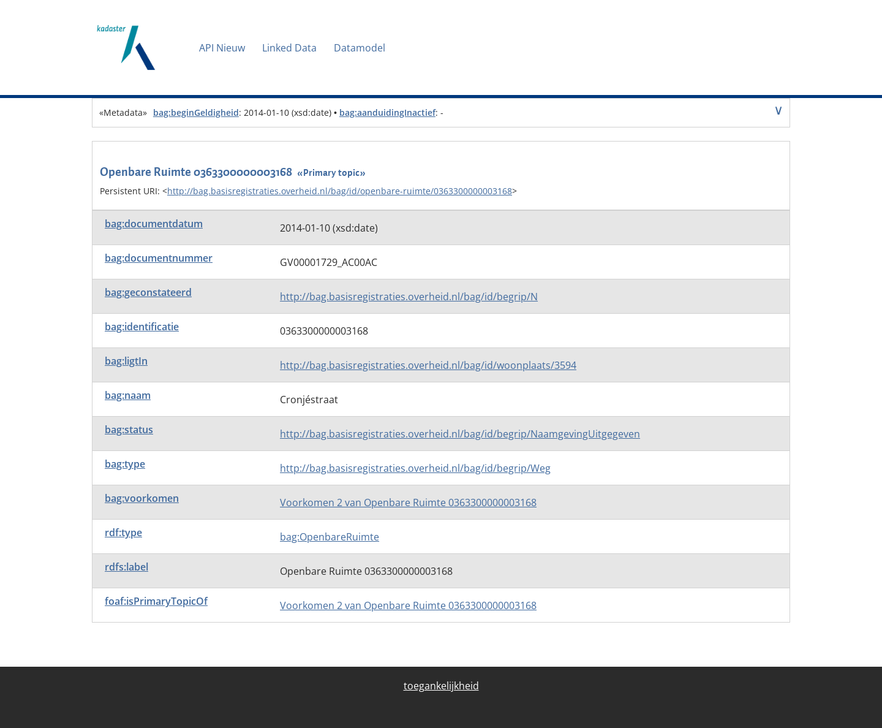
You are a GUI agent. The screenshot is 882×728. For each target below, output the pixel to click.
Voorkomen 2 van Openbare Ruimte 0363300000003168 (408, 502)
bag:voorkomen (142, 498)
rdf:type (123, 532)
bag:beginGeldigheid (196, 112)
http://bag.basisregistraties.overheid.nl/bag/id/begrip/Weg (415, 468)
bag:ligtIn (126, 361)
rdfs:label (126, 567)
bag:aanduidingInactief (387, 112)
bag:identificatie (142, 326)
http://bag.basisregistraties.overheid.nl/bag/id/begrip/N (409, 296)
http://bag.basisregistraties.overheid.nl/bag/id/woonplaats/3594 (428, 365)
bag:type (125, 464)
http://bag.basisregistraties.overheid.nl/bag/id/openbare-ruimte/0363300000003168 (339, 191)
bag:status (129, 429)
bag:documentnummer (159, 258)
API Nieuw (222, 48)
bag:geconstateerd (148, 292)
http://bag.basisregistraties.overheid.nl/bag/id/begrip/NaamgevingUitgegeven (460, 434)
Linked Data (289, 48)
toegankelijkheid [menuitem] (441, 685)
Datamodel (359, 48)
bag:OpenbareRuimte (329, 537)
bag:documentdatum (154, 223)
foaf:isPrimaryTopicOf (156, 601)
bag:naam (128, 395)
